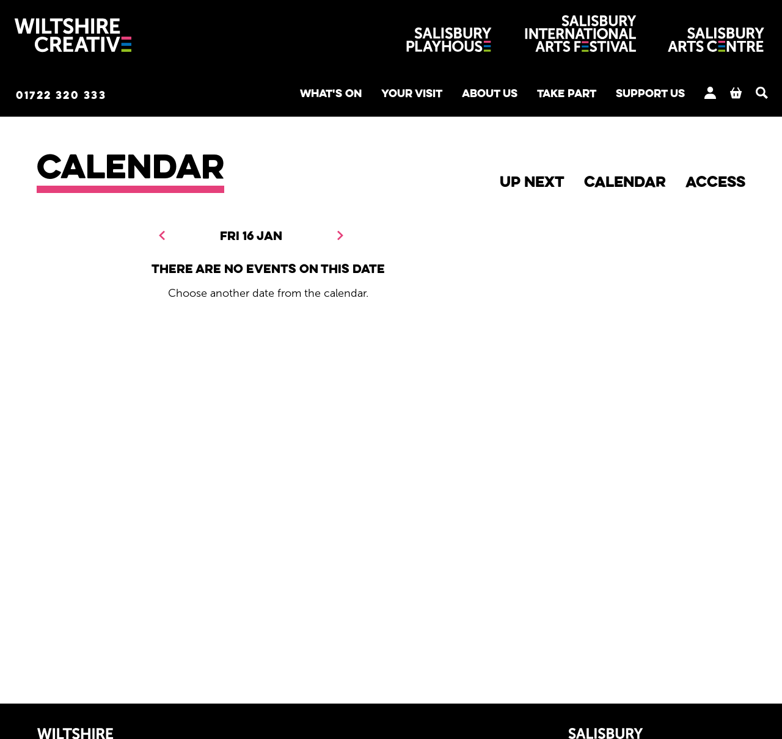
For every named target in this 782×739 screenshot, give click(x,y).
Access (715, 183)
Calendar (625, 183)
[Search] (739, 94)
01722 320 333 (87, 96)
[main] (391, 395)
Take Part (529, 95)
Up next (532, 183)
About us (444, 95)
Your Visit (356, 95)
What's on (266, 95)
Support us (622, 95)
